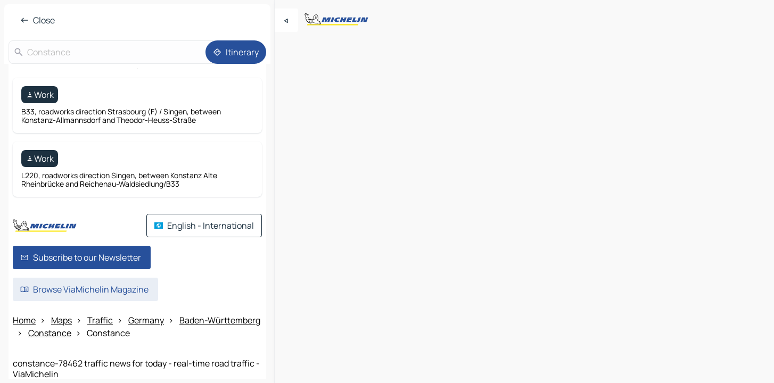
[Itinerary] (235, 52)
